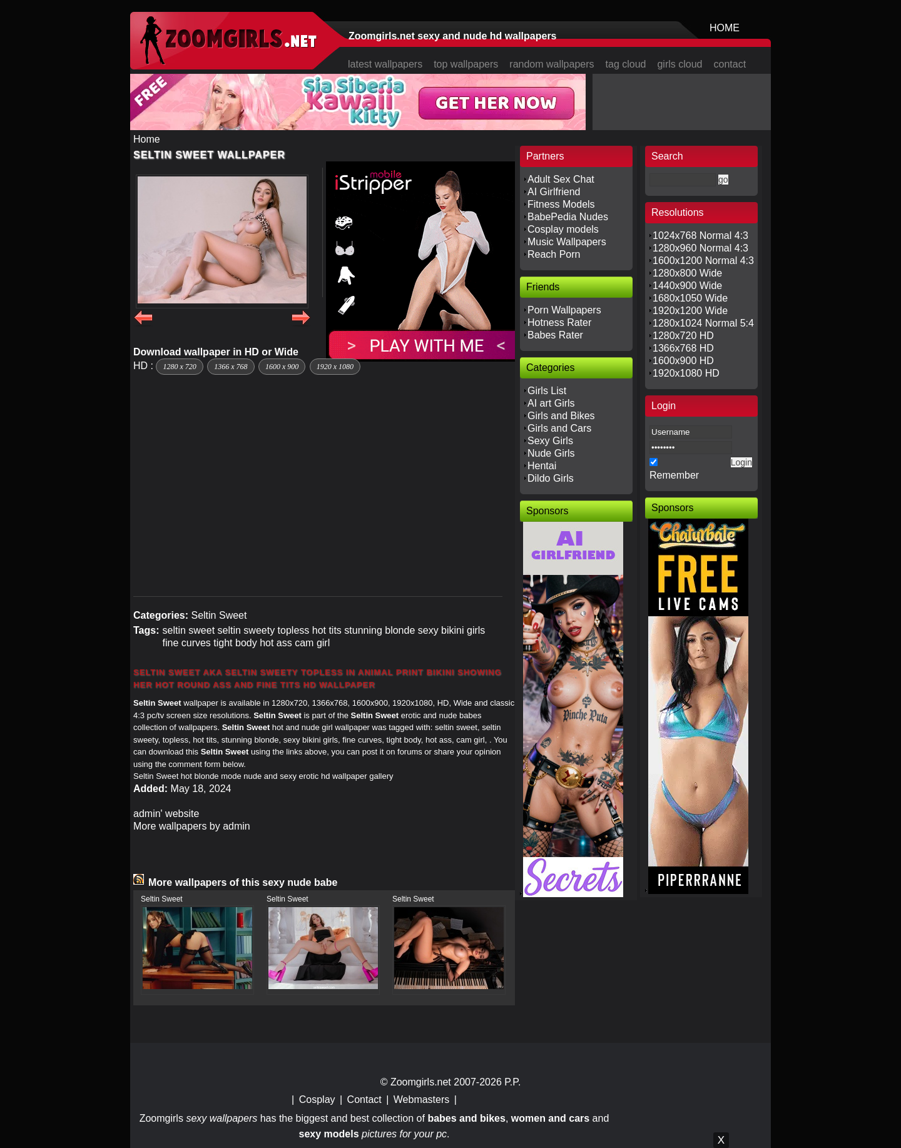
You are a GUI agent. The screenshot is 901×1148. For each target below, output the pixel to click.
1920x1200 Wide (690, 310)
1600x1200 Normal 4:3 (703, 260)
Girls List (546, 390)
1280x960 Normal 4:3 (700, 248)
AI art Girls (551, 403)
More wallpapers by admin (191, 826)
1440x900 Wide (687, 285)
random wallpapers (551, 64)
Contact (364, 1099)
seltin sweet (188, 630)
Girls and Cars (559, 428)
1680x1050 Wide (690, 298)
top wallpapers (466, 64)
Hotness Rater (559, 322)
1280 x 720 (179, 366)
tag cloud (626, 64)
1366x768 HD (683, 348)
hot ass (276, 642)
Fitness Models (561, 204)
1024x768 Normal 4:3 (700, 235)
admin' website (166, 813)
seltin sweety (246, 630)
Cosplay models (563, 229)
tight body (235, 642)
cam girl (312, 642)
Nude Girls (551, 453)
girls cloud (679, 64)
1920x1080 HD (686, 373)
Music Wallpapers (566, 241)
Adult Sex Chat (560, 179)
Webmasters (422, 1099)
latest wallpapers (385, 64)
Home (146, 139)
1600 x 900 (281, 366)
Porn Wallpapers (564, 310)
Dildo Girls (550, 478)
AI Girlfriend (553, 191)
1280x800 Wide (687, 273)
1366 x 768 (230, 366)
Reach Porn (554, 254)
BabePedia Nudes (567, 216)
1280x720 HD (683, 335)
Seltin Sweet (219, 615)
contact (730, 64)
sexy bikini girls (452, 630)
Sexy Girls (550, 440)
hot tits (327, 630)
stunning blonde (379, 630)
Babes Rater (555, 335)
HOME (725, 28)
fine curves (186, 642)
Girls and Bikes (561, 415)
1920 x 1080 (335, 366)
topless (294, 630)
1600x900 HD (683, 360)
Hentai (541, 465)
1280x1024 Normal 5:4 (703, 323)
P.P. (512, 1082)
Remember (674, 475)
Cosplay (317, 1099)
